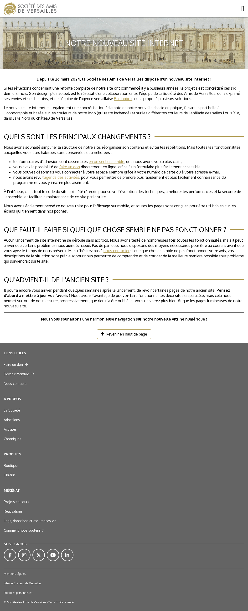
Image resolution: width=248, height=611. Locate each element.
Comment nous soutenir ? (24, 530)
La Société (12, 410)
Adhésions (12, 420)
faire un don (69, 166)
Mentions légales (15, 573)
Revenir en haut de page (124, 334)
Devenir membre (19, 374)
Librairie (10, 475)
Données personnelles (18, 593)
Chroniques (12, 439)
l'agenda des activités (60, 177)
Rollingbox (123, 98)
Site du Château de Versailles (22, 583)
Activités (10, 429)
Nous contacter (16, 384)
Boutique (11, 465)
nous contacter (116, 250)
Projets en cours (16, 502)
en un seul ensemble (106, 161)
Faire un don (16, 364)
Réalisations (13, 511)
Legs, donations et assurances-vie (30, 521)
